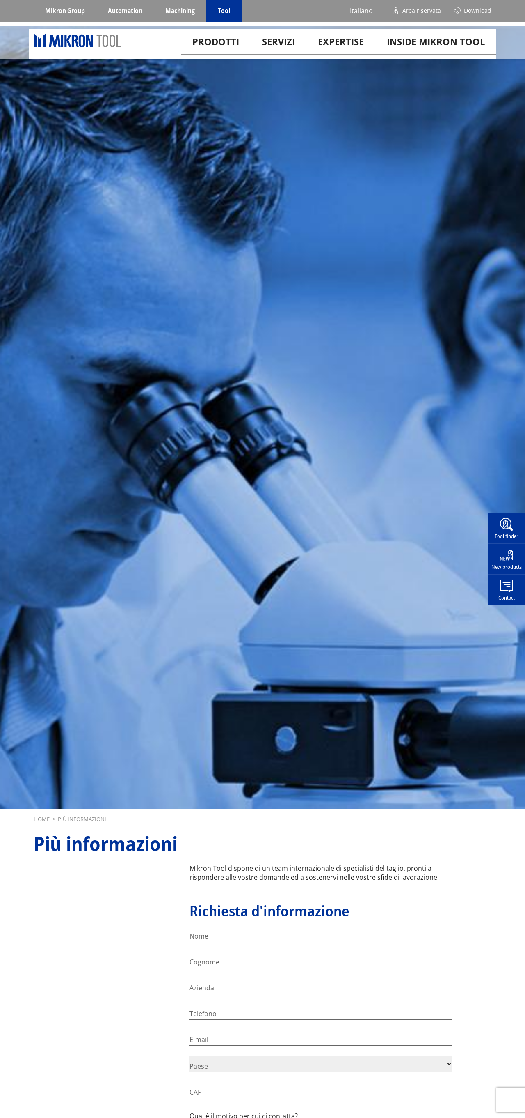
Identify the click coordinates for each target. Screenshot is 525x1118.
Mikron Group (65, 10)
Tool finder (506, 536)
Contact (506, 597)
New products (506, 567)
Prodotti (215, 47)
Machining (180, 10)
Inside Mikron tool (436, 47)
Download (477, 10)
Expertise (341, 47)
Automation (125, 10)
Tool (224, 10)
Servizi (278, 47)
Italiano (361, 10)
